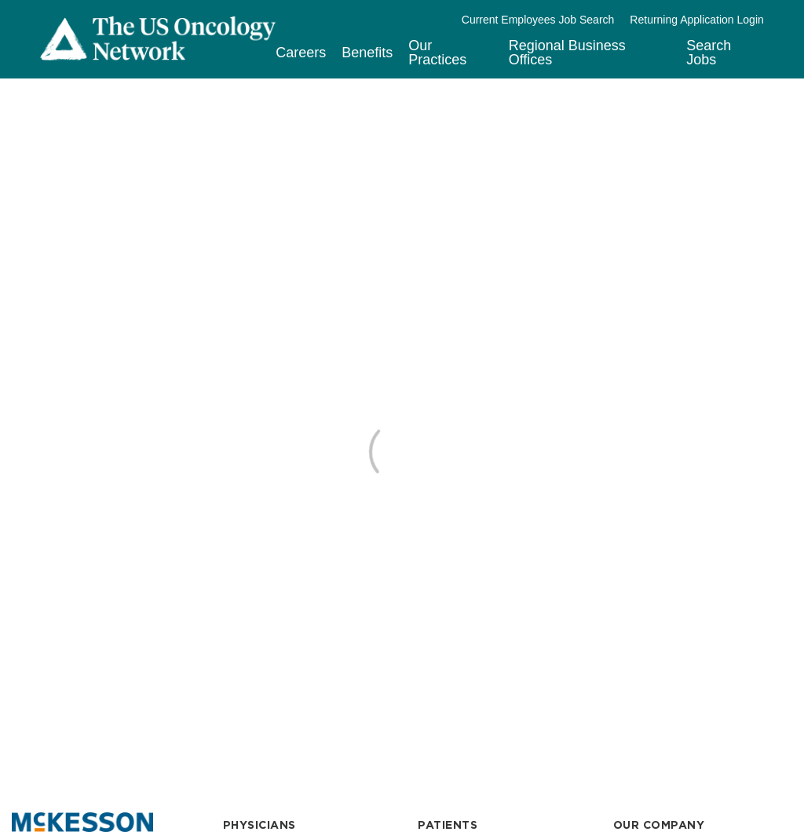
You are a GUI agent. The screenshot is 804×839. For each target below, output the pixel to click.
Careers (301, 52)
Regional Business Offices (567, 52)
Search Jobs (708, 52)
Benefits (367, 52)
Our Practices (437, 52)
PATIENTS (447, 825)
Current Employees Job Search (538, 19)
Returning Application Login (696, 19)
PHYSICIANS (259, 825)
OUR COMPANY (659, 825)
